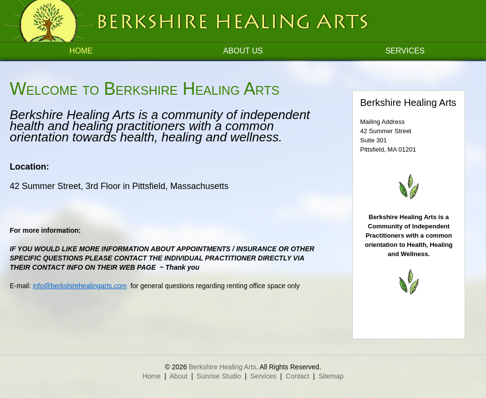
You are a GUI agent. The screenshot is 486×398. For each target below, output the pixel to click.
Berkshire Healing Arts (222, 367)
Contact (297, 376)
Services (405, 51)
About (179, 376)
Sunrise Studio (219, 376)
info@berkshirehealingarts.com (79, 286)
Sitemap (330, 376)
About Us (243, 51)
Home (81, 51)
